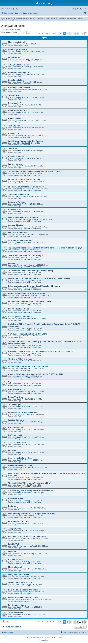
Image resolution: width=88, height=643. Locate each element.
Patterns (12, 506)
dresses (11, 263)
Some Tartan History (17, 110)
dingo (19, 336)
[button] (60, 33)
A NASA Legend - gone (18, 65)
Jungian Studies (15, 225)
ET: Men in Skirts (15, 559)
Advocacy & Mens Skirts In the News (28, 61)
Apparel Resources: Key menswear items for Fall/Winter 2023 (35, 374)
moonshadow (21, 318)
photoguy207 (21, 189)
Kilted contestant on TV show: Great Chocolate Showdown (34, 286)
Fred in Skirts (21, 196)
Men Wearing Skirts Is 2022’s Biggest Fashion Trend (31, 514)
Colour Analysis (15, 118)
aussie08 (20, 368)
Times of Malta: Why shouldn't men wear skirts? (29, 483)
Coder (19, 82)
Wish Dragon (14, 57)
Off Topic (18, 53)
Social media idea (16, 80)
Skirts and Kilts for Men (23, 84)
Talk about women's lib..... (19, 194)
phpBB (36, 637)
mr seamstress (22, 90)
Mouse (19, 44)
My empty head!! (15, 567)
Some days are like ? (17, 49)
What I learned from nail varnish (22, 412)
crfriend (19, 414)
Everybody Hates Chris (18, 309)
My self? (12, 552)
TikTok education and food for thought (25, 255)
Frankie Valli (13, 544)
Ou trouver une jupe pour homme (23, 217)
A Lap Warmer (14, 529)
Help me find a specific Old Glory (23, 590)
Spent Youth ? (14, 103)
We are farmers (15, 164)
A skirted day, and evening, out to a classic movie (30, 491)
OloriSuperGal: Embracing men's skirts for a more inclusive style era (39, 278)
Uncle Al (20, 51)
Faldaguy (20, 592)
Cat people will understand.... (21, 316)
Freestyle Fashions (22, 45)
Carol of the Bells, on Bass (20, 458)
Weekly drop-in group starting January (25, 141)
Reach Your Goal (15, 397)
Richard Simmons (16, 156)
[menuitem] (15, 9)
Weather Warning (16, 420)
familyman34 (21, 467)
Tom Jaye (20, 181)
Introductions (19, 540)
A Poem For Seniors (17, 443)
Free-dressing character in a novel (23, 597)
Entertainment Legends (18, 72)
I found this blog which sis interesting (25, 179)
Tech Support (14, 126)
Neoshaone (21, 508)
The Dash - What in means (20, 359)
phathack (20, 515)
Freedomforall (22, 227)
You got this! (14, 95)
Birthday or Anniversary (19, 88)
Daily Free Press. (15, 498)
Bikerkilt (20, 523)
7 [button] (82, 33)
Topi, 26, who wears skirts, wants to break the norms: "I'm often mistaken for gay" (45, 248)
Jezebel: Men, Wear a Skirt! (20, 582)
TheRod (20, 576)
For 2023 (12, 450)
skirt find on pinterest (18, 233)
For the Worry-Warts (17, 605)
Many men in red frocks (18, 575)
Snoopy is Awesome (17, 202)
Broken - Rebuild (15, 427)
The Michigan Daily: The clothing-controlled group (30, 271)
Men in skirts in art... (17, 42)
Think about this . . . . (17, 613)
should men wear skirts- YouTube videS (26, 187)
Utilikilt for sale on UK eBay (20, 466)
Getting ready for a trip (18, 521)
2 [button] (67, 33)
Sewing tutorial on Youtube (20, 240)
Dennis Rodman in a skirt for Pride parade (27, 294)
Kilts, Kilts (18, 114)
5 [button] (77, 33)
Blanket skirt (14, 133)
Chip (18, 143)
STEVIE (20, 391)
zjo (18, 250)
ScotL (19, 311)
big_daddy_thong (23, 295)
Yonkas (19, 59)
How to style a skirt (16, 389)
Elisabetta (20, 158)
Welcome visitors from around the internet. (27, 536)
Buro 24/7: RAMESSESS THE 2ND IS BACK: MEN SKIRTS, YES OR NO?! (40, 351)
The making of (14, 405)
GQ (9, 382)
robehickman (21, 120)
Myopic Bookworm (23, 599)
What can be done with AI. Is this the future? (28, 366)
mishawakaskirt (22, 538)
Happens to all (14, 210)
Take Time (12, 149)
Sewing (17, 244)
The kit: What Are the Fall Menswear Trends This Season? (34, 171)
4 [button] (74, 33)
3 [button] (70, 33)
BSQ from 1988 (15, 435)
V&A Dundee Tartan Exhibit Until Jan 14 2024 (28, 334)
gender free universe (24, 219)
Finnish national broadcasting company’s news (29, 301)
